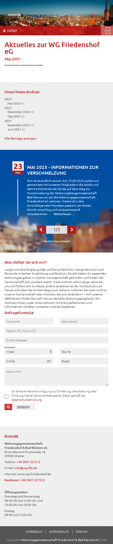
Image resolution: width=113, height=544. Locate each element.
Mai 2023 (16, 103)
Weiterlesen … (64, 213)
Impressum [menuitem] (34, 531)
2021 (8, 120)
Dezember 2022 (21, 111)
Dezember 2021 (21, 125)
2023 (8, 99)
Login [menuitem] (107, 30)
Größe (10, 361)
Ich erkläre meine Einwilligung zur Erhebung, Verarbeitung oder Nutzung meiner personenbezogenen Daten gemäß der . (54, 395)
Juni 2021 (16, 129)
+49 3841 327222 (32, 480)
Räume (66, 351)
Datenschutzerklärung (26, 399)
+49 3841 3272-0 (28, 461)
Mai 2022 (16, 116)
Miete (10, 351)
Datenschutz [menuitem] (59, 531)
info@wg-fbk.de (25, 467)
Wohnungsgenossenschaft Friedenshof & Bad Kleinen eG (60, 539)
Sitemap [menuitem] (82, 531)
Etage (65, 361)
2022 (8, 107)
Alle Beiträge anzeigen (20, 138)
